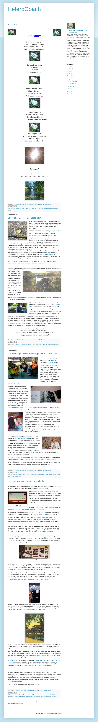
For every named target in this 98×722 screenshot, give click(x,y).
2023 (70, 69)
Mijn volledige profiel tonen (73, 60)
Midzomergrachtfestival (22, 438)
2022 (70, 71)
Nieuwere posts (12, 701)
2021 (70, 73)
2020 (70, 75)
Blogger (60, 713)
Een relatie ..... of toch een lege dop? (24, 218)
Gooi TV (58, 344)
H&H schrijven (56, 694)
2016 (70, 93)
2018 (70, 79)
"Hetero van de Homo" (37, 344)
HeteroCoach (24, 9)
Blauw (13, 208)
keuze (33, 208)
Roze (52, 208)
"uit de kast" (45, 344)
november (72, 81)
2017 (70, 91)
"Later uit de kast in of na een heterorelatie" (43, 694)
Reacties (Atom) (19, 703)
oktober (72, 86)
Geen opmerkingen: (47, 204)
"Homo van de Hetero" (28, 694)
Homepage (35, 701)
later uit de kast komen (46, 254)
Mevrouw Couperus (16, 476)
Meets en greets (29, 696)
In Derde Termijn (34, 452)
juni (71, 88)
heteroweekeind (12, 405)
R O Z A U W (13, 24)
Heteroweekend (40, 474)
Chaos (52, 360)
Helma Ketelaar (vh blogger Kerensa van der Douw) (78, 31)
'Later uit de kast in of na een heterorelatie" (21, 344)
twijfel (9, 210)
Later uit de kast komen (20, 696)
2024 (70, 66)
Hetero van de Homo (20, 208)
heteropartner (39, 323)
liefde (46, 208)
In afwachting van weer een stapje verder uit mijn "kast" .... (34, 353)
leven (43, 208)
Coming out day (51, 344)
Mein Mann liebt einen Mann (40, 696)
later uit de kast (38, 208)
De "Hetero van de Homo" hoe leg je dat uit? (28, 481)
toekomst (56, 208)
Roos (49, 208)
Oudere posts (57, 701)
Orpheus (10, 407)
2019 (70, 77)
